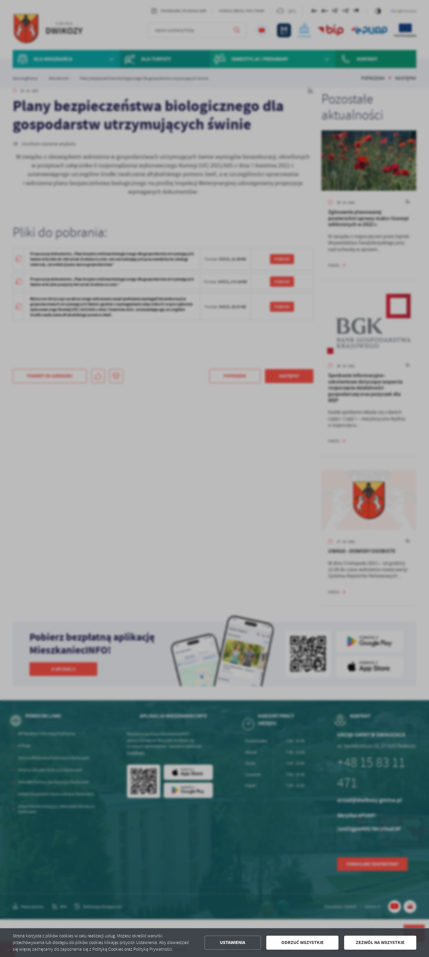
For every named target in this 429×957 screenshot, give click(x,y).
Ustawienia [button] (232, 942)
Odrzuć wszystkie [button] (302, 942)
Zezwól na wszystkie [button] (380, 942)
